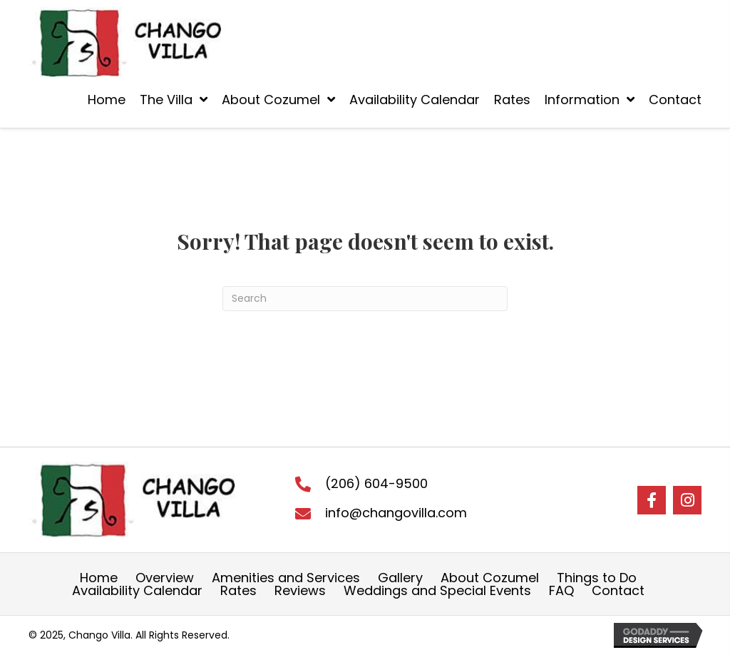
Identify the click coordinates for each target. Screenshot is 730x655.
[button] (651, 500)
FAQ (561, 590)
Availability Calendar (137, 590)
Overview (164, 578)
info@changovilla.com (396, 513)
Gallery (400, 578)
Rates (238, 590)
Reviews (300, 590)
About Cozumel (490, 578)
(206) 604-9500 (376, 483)
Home (99, 578)
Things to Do (597, 578)
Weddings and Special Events (437, 590)
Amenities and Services (286, 578)
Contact (618, 590)
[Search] (365, 298)
